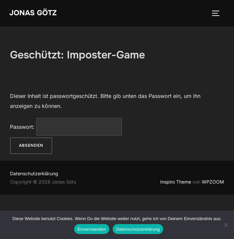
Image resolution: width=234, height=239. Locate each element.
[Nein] (225, 224)
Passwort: (66, 127)
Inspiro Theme (175, 182)
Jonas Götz (33, 13)
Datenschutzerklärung (34, 173)
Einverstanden (91, 229)
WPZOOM (213, 182)
